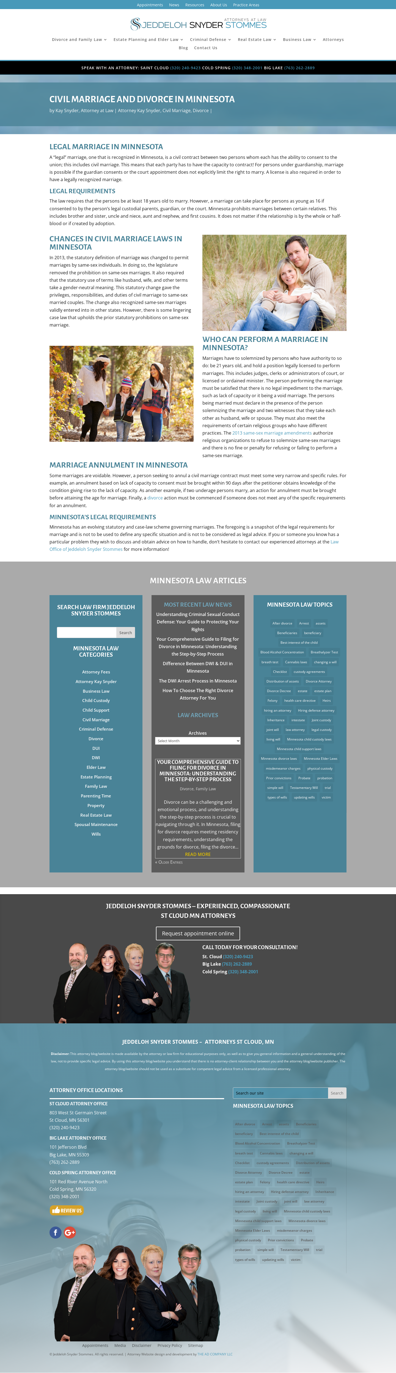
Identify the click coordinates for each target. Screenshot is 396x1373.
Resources (194, 5)
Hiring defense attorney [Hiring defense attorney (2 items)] (316, 710)
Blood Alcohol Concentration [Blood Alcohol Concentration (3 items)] (282, 652)
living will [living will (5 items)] (273, 739)
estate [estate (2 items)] (302, 691)
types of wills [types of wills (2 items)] (277, 797)
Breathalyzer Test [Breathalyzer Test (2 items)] (324, 652)
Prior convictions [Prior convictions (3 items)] (279, 778)
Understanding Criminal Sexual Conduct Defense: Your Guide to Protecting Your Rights (198, 621)
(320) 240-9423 (185, 67)
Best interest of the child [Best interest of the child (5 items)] (299, 642)
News (174, 5)
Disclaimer (142, 1346)
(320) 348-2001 (247, 67)
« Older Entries (169, 862)
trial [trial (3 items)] (328, 787)
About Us (218, 5)
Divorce (201, 110)
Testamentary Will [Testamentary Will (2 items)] (304, 787)
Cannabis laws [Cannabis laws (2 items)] (296, 662)
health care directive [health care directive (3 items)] (300, 700)
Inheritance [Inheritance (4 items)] (276, 720)
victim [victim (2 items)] (326, 797)
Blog (183, 48)
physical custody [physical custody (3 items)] (319, 768)
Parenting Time (96, 796)
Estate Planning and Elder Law (146, 40)
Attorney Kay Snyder (139, 110)
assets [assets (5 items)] (321, 623)
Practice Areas (246, 5)
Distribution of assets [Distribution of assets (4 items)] (282, 681)
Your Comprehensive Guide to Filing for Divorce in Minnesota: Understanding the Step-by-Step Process (197, 646)
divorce (155, 498)
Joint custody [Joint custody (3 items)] (321, 720)
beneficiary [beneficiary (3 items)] (312, 633)
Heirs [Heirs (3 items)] (327, 700)
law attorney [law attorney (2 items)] (295, 729)
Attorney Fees (96, 672)
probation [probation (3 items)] (324, 778)
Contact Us (206, 48)
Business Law (297, 40)
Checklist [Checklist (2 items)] (280, 671)
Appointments (150, 5)
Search (125, 632)
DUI (96, 748)
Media (120, 1346)
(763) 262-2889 (299, 67)
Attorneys (333, 40)
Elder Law (96, 767)
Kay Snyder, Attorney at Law (84, 110)
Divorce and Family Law (77, 40)
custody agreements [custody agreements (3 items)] (309, 671)
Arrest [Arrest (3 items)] (304, 623)
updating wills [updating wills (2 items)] (304, 797)
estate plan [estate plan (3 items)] (322, 691)
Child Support (95, 710)
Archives (198, 733)
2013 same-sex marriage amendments (272, 433)
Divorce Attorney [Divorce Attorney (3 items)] (319, 681)
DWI (96, 757)
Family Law (96, 786)
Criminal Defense (208, 40)
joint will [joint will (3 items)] (272, 729)
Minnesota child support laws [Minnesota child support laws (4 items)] (299, 749)
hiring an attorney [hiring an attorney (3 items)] (277, 710)
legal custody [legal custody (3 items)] (322, 729)
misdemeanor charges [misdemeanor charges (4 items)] (283, 768)
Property (96, 805)
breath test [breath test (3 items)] (270, 662)
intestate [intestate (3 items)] (298, 720)
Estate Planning (96, 777)
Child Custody (96, 700)
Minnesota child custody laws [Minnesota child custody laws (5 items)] (309, 739)
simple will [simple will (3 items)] (275, 787)
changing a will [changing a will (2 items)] (325, 662)
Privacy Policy (170, 1346)
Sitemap (195, 1346)
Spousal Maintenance (96, 824)
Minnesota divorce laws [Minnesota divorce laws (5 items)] (279, 758)
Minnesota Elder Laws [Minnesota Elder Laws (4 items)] (320, 758)
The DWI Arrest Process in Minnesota (198, 681)
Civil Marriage (177, 110)
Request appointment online (198, 933)
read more (198, 854)
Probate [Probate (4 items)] (304, 778)
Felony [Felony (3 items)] (272, 700)
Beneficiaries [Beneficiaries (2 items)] (287, 633)
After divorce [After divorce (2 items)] (282, 623)
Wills (96, 834)
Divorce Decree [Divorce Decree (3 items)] (279, 691)
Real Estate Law (254, 40)
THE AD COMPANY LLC (215, 1354)
